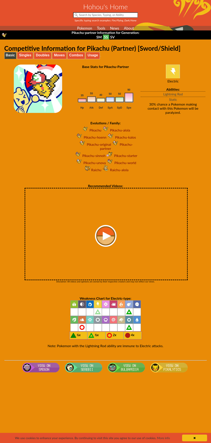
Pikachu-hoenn (90, 137)
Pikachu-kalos (121, 137)
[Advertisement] (105, 408)
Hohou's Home (105, 6)
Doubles (42, 55)
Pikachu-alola (115, 130)
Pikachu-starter (121, 155)
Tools (101, 28)
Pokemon (84, 28)
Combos (76, 55)
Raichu (92, 170)
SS (106, 37)
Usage (93, 55)
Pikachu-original (94, 144)
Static (173, 99)
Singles (25, 55)
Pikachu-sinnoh (90, 155)
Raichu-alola (115, 170)
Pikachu (91, 130)
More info (163, 438)
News (114, 28)
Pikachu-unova (90, 163)
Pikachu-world (121, 163)
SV (112, 37)
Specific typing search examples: (106, 20)
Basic (10, 55)
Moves (59, 55)
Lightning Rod (173, 94)
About (129, 28)
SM (99, 37)
